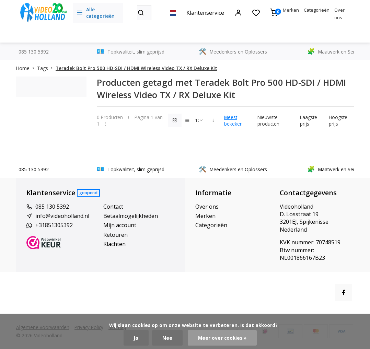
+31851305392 (54, 225)
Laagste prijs (308, 120)
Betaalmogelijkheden (130, 216)
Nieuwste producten (268, 120)
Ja (136, 338)
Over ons (207, 206)
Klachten (114, 244)
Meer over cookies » (222, 338)
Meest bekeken (233, 120)
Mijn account (119, 225)
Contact (113, 206)
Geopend (88, 193)
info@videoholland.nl (62, 216)
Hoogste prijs (338, 120)
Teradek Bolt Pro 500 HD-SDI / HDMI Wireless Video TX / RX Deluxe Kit (136, 68)
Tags (46, 68)
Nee (167, 338)
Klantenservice (205, 12)
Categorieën (316, 10)
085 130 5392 (52, 206)
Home (26, 68)
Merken (291, 10)
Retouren (115, 235)
